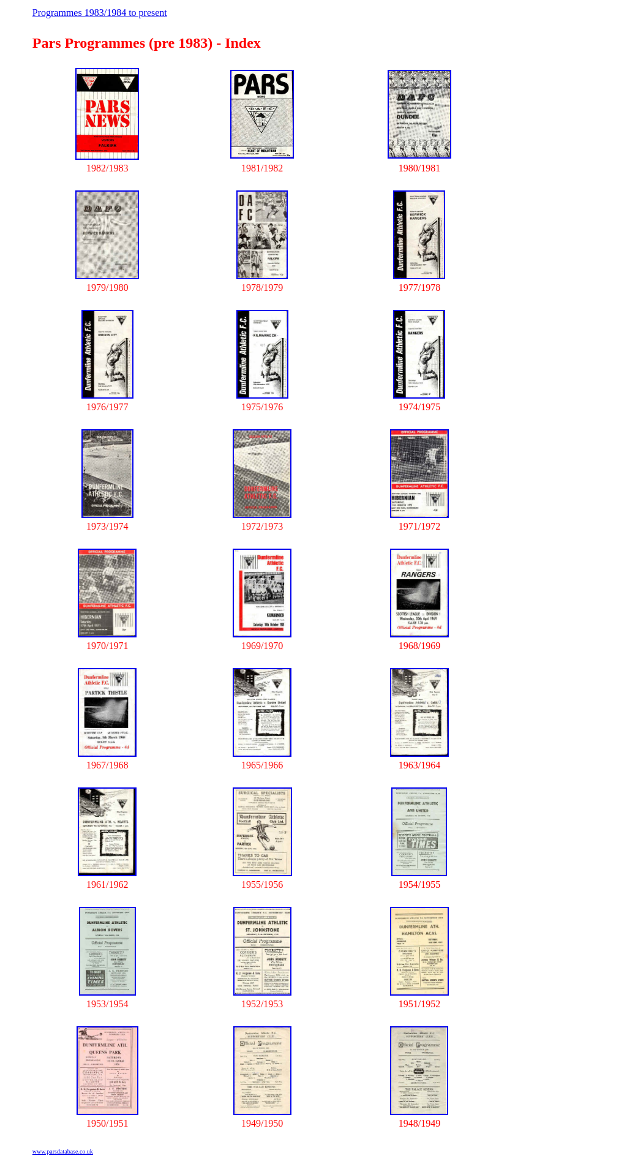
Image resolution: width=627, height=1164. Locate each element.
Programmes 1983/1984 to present (99, 12)
